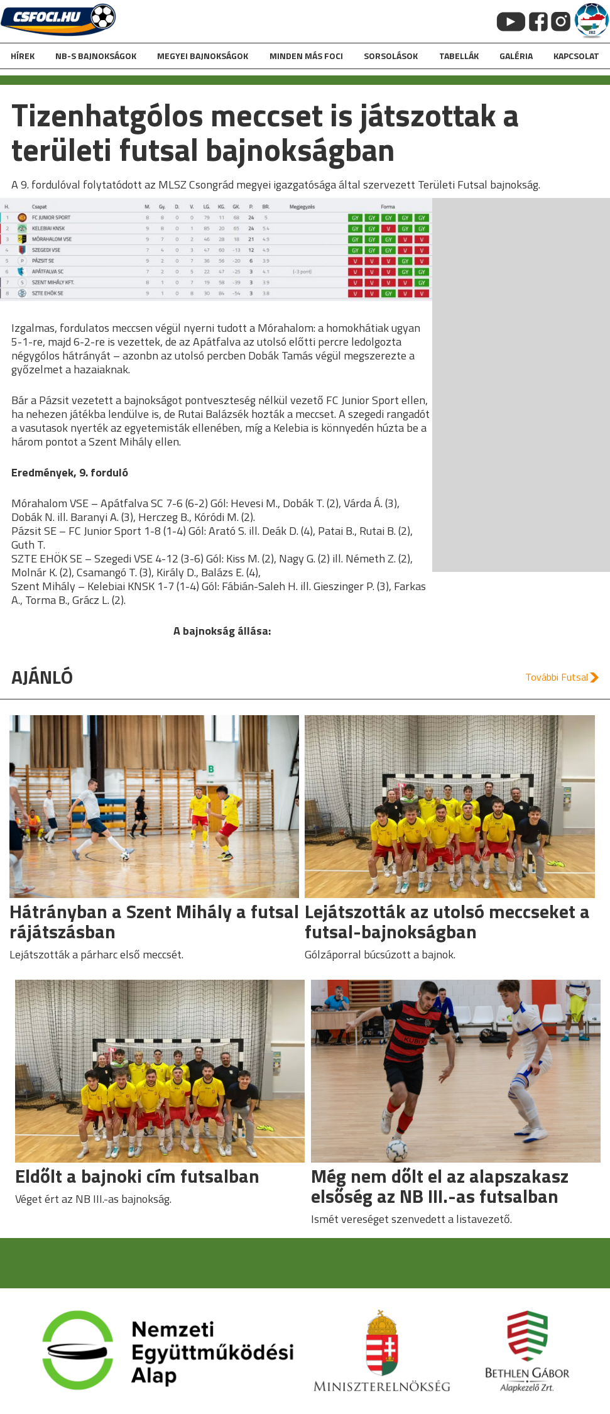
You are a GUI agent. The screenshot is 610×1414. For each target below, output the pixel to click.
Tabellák (459, 55)
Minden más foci (306, 55)
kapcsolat (576, 55)
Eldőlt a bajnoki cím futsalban (137, 1175)
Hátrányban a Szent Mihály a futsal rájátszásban (154, 921)
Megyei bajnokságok (202, 55)
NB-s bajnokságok (95, 55)
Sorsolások (391, 55)
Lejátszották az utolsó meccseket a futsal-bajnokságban (447, 921)
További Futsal (556, 676)
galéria (516, 55)
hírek (23, 55)
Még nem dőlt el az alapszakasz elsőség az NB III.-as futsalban (440, 1185)
